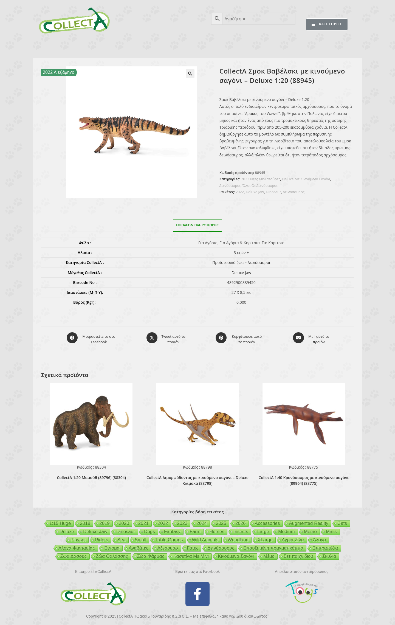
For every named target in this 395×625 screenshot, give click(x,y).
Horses (217, 528)
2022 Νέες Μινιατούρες (260, 178)
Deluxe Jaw (255, 191)
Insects (240, 528)
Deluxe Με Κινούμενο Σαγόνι (306, 178)
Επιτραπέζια (325, 545)
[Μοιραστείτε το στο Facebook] (92, 337)
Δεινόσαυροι (230, 185)
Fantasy (172, 528)
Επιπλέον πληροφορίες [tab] (197, 225)
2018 (85, 520)
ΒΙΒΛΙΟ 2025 (127, 46)
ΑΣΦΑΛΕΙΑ (163, 46)
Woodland (238, 536)
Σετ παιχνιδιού (298, 553)
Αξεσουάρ (167, 545)
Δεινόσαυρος (293, 191)
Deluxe (67, 528)
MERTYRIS (294, 46)
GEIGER (224, 46)
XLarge (265, 536)
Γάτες (193, 545)
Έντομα (112, 545)
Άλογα (319, 536)
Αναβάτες (138, 545)
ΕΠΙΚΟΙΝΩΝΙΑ (331, 46)
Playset (78, 536)
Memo (310, 528)
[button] (190, 73)
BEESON (194, 46)
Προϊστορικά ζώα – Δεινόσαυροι (241, 262)
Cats (342, 520)
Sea (121, 536)
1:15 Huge (60, 520)
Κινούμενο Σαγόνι (236, 553)
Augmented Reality (308, 520)
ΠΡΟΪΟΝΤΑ (91, 46)
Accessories (267, 520)
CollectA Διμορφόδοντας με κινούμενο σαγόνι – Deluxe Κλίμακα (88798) (197, 477)
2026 (240, 520)
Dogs (149, 528)
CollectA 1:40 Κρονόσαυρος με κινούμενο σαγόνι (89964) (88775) (303, 477)
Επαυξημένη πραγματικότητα (273, 545)
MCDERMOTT (258, 46)
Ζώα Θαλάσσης (112, 553)
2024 (201, 520)
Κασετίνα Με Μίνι (191, 553)
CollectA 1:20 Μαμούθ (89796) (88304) (91, 474)
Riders (101, 536)
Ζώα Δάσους (73, 553)
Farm (195, 528)
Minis (331, 528)
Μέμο (269, 553)
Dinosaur (273, 191)
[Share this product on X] (166, 337)
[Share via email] (311, 337)
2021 (143, 520)
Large (263, 528)
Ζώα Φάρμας (150, 553)
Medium (286, 528)
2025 (221, 520)
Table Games (169, 536)
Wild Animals (205, 536)
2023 (182, 520)
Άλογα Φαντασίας (76, 545)
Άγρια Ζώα (293, 536)
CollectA (59, 46)
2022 (240, 191)
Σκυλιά (329, 553)
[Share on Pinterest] (239, 337)
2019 (104, 520)
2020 (124, 520)
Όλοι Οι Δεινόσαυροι (260, 185)
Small (140, 536)
